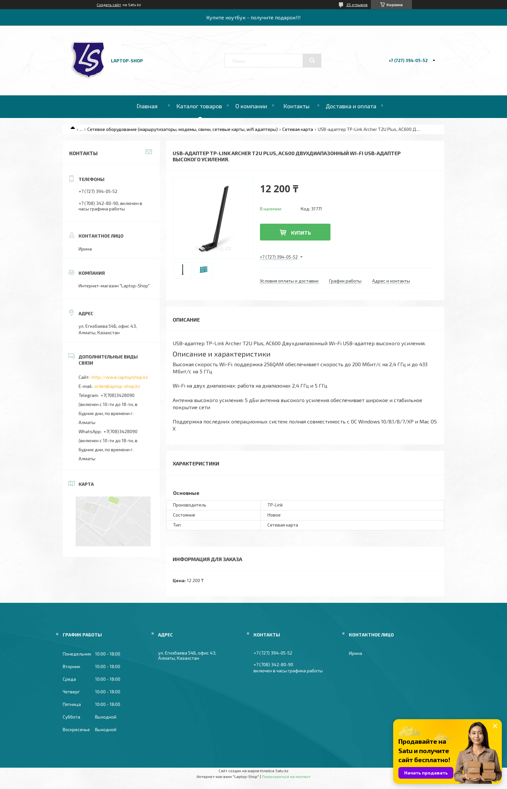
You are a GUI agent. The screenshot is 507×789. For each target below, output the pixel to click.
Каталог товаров (199, 106)
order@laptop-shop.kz (117, 386)
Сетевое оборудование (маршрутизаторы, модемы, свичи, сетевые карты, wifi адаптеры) (182, 129)
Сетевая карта (297, 129)
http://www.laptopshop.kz (120, 377)
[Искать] (312, 60)
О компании (251, 106)
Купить (301, 232)
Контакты (296, 106)
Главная (146, 106)
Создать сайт (109, 4)
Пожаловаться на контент (286, 776)
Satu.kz (281, 770)
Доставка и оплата (351, 106)
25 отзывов (357, 4)
